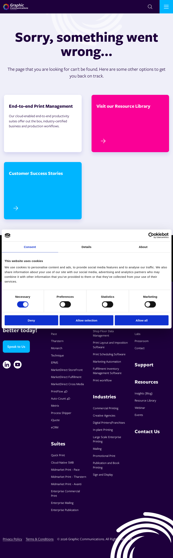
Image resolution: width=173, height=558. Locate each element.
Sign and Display (103, 474)
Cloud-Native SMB (62, 462)
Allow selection (86, 320)
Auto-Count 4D (60, 398)
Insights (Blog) (144, 393)
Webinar (140, 408)
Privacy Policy (12, 539)
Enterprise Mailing (62, 503)
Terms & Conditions (40, 539)
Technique (57, 355)
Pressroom (141, 341)
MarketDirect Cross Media (67, 384)
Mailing (97, 449)
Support (144, 364)
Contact (140, 348)
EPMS (54, 362)
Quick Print (58, 455)
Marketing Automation (107, 361)
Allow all (142, 320)
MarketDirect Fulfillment (66, 377)
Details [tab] (87, 247)
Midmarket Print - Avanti (66, 484)
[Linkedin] (7, 365)
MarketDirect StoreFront (67, 370)
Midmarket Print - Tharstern (68, 477)
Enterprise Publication (64, 510)
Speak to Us (16, 346)
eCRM (54, 427)
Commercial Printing (105, 408)
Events (139, 415)
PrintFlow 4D (59, 391)
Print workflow (102, 380)
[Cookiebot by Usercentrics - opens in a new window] (151, 235)
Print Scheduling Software (109, 354)
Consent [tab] (30, 247)
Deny (31, 320)
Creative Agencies (104, 415)
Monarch (56, 348)
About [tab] (143, 247)
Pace (54, 334)
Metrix (55, 405)
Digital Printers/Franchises (109, 422)
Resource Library (145, 400)
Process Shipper (61, 413)
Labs (137, 334)
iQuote (55, 420)
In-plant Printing (103, 430)
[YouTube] (18, 365)
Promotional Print (104, 456)
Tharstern (57, 341)
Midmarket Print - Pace (65, 469)
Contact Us (147, 431)
